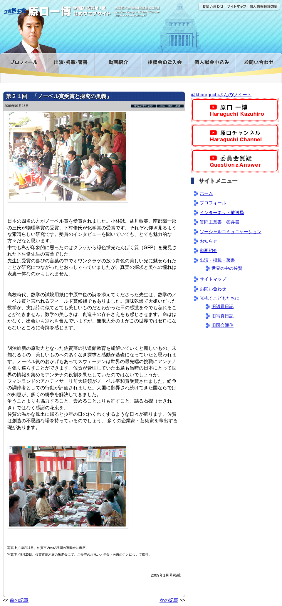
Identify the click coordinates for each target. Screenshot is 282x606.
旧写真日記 (223, 315)
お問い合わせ (211, 6)
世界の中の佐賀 (143, 106)
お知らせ (208, 241)
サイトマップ (236, 6)
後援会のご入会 (164, 65)
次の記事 (169, 600)
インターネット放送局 (222, 212)
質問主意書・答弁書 (219, 221)
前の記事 (19, 600)
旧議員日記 (223, 306)
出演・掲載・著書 (70, 65)
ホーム (206, 193)
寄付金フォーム (211, 65)
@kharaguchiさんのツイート (221, 94)
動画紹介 (117, 65)
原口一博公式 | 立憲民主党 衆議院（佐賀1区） (87, 9)
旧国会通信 (223, 325)
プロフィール (23, 65)
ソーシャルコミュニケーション (230, 231)
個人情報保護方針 (264, 6)
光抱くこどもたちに (219, 298)
